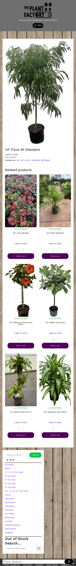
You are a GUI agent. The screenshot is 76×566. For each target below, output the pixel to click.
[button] (67, 45)
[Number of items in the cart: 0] (10, 460)
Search (35, 455)
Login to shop (11, 154)
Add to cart (21, 256)
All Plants (45, 160)
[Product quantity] (20, 250)
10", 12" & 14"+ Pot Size (28, 160)
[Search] (68, 561)
